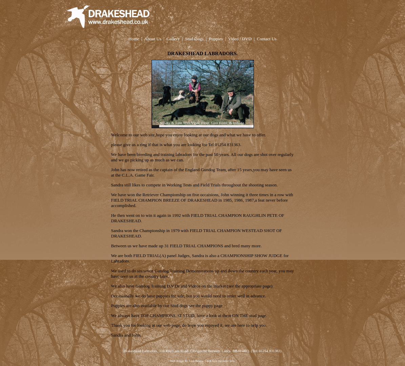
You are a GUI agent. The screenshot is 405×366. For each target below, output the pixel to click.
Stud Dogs (194, 38)
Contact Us (267, 38)
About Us (152, 38)
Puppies (216, 38)
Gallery (173, 38)
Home (133, 38)
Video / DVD (239, 38)
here (215, 361)
